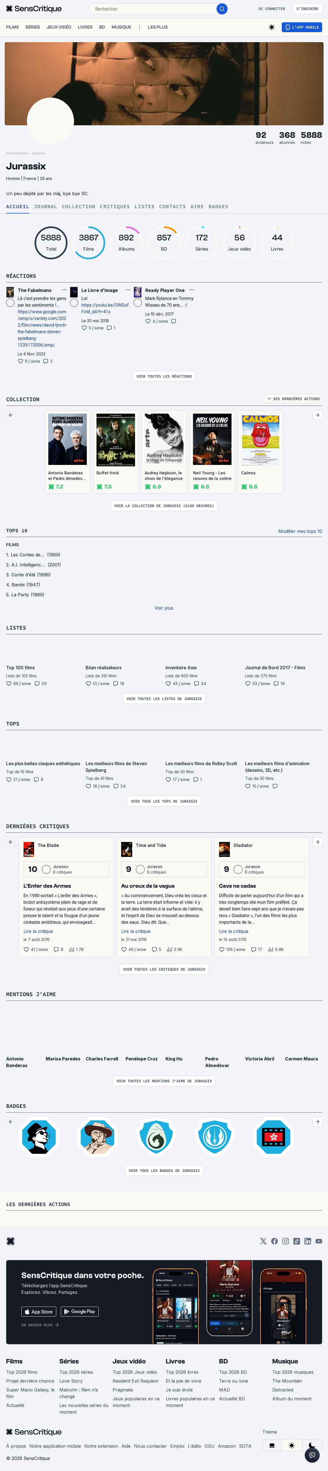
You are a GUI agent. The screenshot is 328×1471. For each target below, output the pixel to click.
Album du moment (291, 1397)
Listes (144, 207)
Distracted (282, 1388)
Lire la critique (38, 930)
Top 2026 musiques (293, 1370)
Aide (126, 1444)
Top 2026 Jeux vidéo (135, 1370)
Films (14, 1359)
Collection (78, 207)
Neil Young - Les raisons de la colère (212, 475)
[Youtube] (319, 1241)
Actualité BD (232, 1397)
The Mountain (287, 1379)
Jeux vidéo (129, 1359)
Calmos (248, 472)
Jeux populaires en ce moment (136, 1400)
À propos (16, 1444)
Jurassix (38, 153)
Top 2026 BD (233, 1370)
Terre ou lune (233, 1379)
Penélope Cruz (142, 1057)
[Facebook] (274, 1241)
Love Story (71, 1379)
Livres (175, 1359)
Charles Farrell (102, 1057)
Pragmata (123, 1388)
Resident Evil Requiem (135, 1379)
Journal (45, 207)
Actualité (15, 1403)
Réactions (21, 275)
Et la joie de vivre (183, 1379)
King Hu (174, 1057)
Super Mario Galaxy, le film (30, 1391)
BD (223, 1359)
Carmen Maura (301, 1057)
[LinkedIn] (307, 1241)
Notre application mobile (55, 1444)
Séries (69, 1359)
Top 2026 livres (182, 1370)
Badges (219, 207)
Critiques (115, 207)
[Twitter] (263, 1241)
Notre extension (101, 1444)
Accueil (18, 207)
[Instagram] (285, 1241)
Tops (12, 722)
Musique (285, 1359)
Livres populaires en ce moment (190, 1400)
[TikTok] (296, 1241)
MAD (224, 1388)
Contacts (172, 207)
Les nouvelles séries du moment (83, 1407)
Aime (197, 207)
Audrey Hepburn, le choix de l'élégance (164, 475)
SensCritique (16, 153)
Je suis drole (179, 1388)
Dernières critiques (37, 825)
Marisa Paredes (63, 1057)
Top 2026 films (21, 1370)
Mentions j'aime (31, 992)
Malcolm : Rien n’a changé (78, 1391)
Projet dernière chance (30, 1379)
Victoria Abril (259, 1057)
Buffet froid (107, 472)
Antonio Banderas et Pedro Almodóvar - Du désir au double (67, 475)
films (12, 544)
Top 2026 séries (76, 1370)
